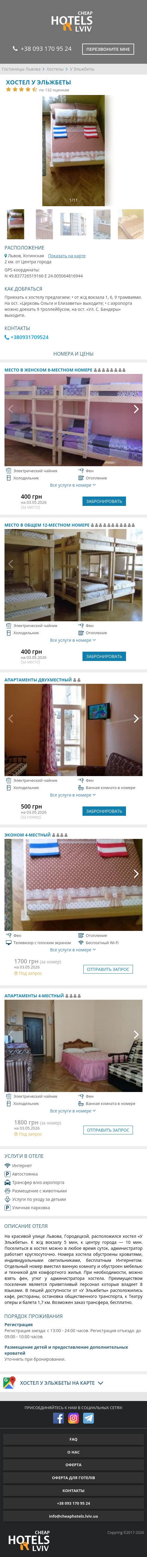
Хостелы (55, 69)
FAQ (73, 1439)
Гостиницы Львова (21, 69)
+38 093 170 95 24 (42, 48)
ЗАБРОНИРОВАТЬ (104, 501)
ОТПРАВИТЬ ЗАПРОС (108, 969)
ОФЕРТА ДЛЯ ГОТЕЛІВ (73, 1477)
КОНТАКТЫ (73, 1490)
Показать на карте (67, 255)
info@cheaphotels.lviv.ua (73, 1516)
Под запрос (28, 973)
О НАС (74, 1452)
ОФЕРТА (73, 1464)
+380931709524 (26, 337)
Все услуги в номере (73, 485)
